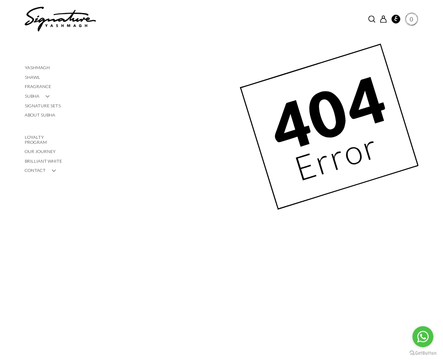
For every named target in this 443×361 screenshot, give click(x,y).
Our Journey (40, 151)
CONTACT (35, 170)
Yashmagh (37, 67)
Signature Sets (43, 105)
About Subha (40, 114)
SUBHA (32, 96)
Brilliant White (43, 161)
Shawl (32, 77)
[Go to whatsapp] (422, 336)
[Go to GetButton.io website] (423, 352)
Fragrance (38, 86)
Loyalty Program (36, 140)
